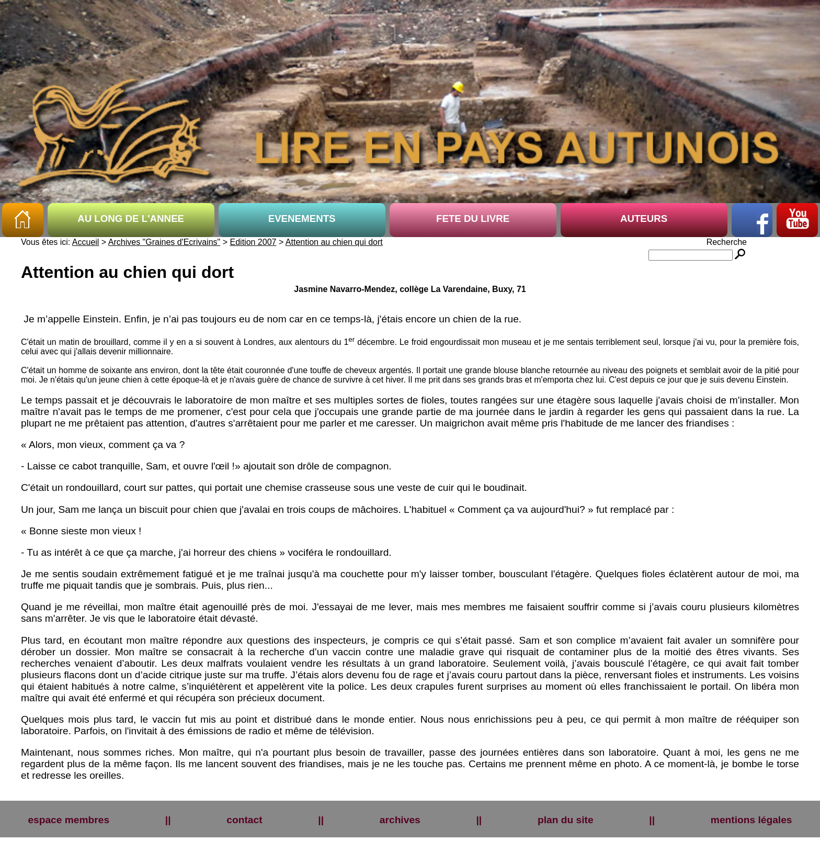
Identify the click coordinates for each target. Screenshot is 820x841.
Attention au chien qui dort (334, 242)
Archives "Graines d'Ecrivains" (164, 242)
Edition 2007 (253, 242)
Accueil (85, 242)
